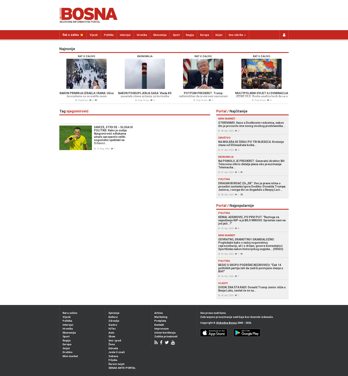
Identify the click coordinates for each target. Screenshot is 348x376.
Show (111, 336)
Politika (109, 34)
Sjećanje (113, 312)
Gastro (112, 324)
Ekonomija (160, 34)
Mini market (70, 356)
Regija (190, 34)
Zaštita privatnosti (165, 336)
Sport (176, 34)
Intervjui (125, 34)
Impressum (161, 328)
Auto (111, 332)
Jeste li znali (116, 352)
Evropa (204, 34)
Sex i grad (114, 340)
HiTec (112, 328)
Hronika (142, 34)
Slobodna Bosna (226, 322)
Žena (111, 344)
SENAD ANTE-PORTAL (122, 367)
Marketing (160, 316)
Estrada (113, 348)
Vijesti (94, 34)
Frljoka (112, 360)
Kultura (113, 316)
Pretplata (160, 320)
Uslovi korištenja (165, 332)
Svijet (218, 34)
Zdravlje (113, 320)
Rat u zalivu (70, 312)
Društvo (67, 352)
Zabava (113, 356)
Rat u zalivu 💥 (73, 35)
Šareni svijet (116, 364)
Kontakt (159, 324)
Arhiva (158, 312)
